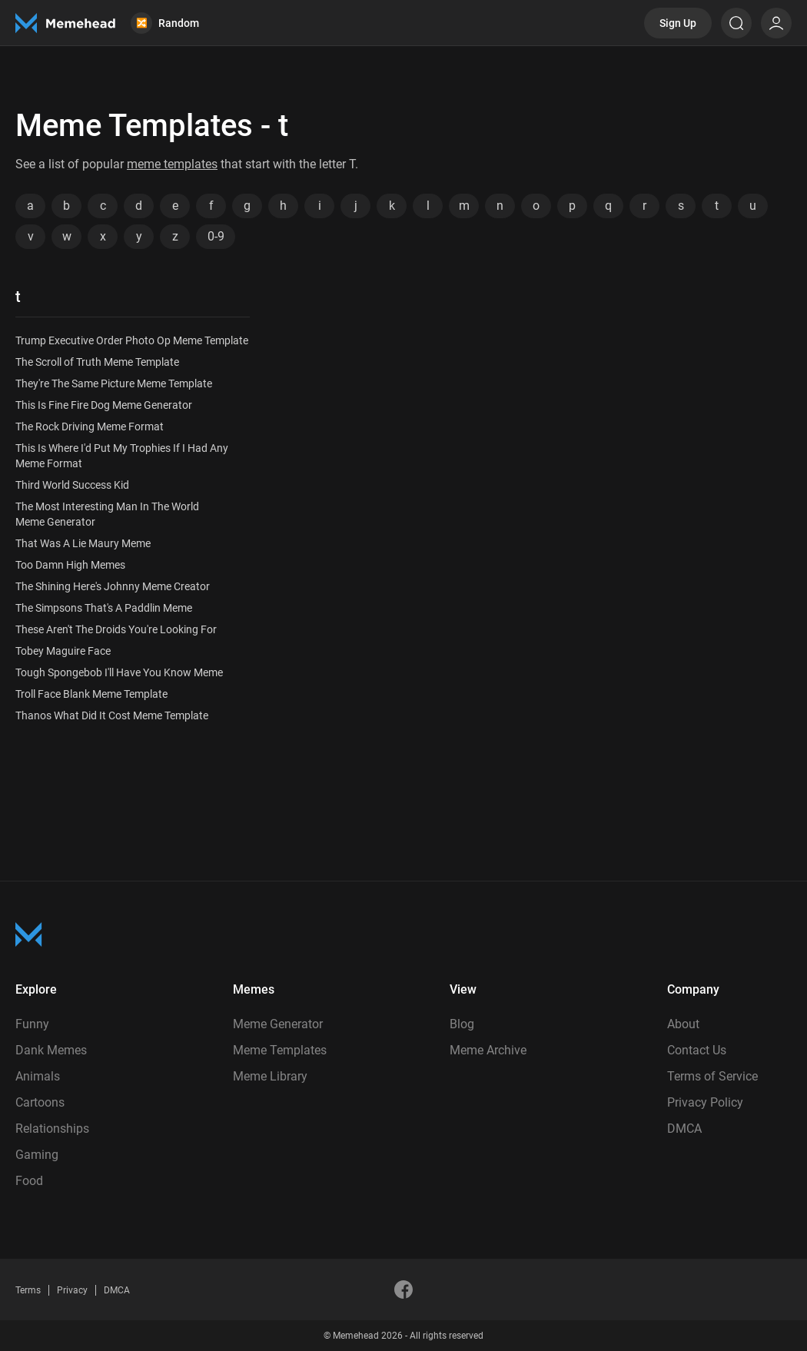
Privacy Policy (705, 1102)
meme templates (172, 164)
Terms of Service (712, 1076)
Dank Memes (51, 1050)
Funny (32, 1024)
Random (165, 23)
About (683, 1024)
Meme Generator (278, 1024)
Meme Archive (488, 1050)
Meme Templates (280, 1050)
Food (29, 1180)
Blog (462, 1024)
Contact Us (696, 1050)
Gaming (36, 1154)
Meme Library (270, 1076)
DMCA (684, 1128)
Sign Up (677, 23)
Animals (37, 1076)
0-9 (216, 236)
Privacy (72, 1290)
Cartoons (40, 1102)
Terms (28, 1290)
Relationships (52, 1128)
